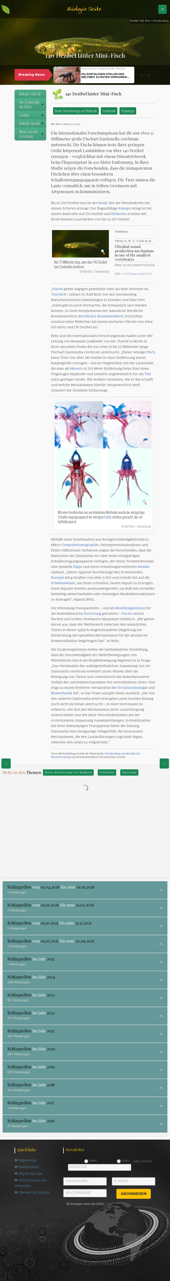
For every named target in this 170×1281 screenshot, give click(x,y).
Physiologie (127, 110)
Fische (57, 289)
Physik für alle (28, 1174)
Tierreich (58, 294)
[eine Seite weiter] (164, 763)
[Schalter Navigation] (162, 9)
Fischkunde (109, 110)
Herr (93, 1160)
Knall (102, 203)
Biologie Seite (84, 9)
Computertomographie (80, 545)
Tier (147, 374)
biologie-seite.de (30, 94)
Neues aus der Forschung (31, 133)
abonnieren (134, 1194)
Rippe (77, 567)
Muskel (143, 567)
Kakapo (125, 208)
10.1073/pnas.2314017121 (136, 274)
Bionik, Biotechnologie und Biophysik (76, 110)
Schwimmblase (63, 583)
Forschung (92, 613)
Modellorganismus (130, 608)
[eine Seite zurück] (6, 763)
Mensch (76, 368)
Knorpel (57, 577)
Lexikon (31, 115)
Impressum (26, 1160)
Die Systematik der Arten (31, 104)
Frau (125, 1160)
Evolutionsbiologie (133, 688)
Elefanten (119, 214)
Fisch (150, 352)
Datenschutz (27, 1167)
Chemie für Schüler (32, 1192)
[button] (142, 75)
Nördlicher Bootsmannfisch (101, 316)
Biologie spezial (31, 123)
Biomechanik (61, 693)
